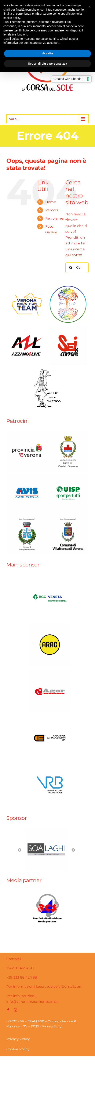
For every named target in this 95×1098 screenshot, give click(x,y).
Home (50, 202)
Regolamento (57, 218)
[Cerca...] (77, 267)
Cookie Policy (17, 1049)
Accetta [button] (47, 53)
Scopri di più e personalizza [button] (47, 63)
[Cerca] (70, 267)
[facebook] (8, 1009)
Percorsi (52, 210)
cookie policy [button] (11, 18)
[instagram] (15, 1009)
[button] (89, 6)
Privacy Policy (18, 1039)
